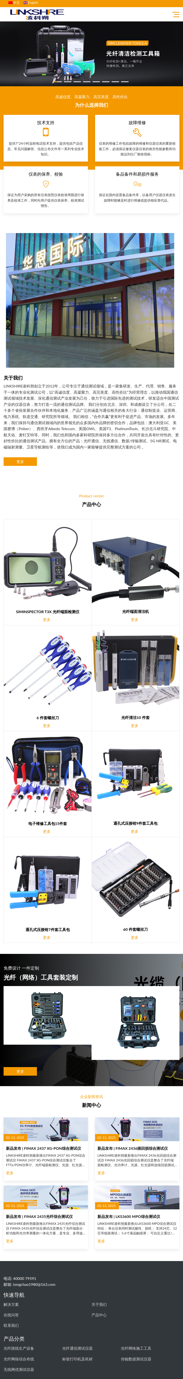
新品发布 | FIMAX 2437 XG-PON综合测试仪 (43, 1148)
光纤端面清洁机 (135, 611)
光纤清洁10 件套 (135, 717)
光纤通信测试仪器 (77, 1348)
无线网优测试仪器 (19, 1369)
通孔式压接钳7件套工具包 (47, 929)
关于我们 (99, 1304)
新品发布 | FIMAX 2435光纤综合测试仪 (39, 1216)
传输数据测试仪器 (136, 1359)
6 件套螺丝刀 (47, 717)
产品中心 (99, 1315)
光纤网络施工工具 (136, 1348)
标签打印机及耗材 (77, 1359)
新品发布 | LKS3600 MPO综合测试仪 (128, 1216)
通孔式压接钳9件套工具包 (135, 823)
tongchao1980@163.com (34, 1284)
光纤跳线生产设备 (19, 1348)
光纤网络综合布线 (19, 1359)
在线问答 (11, 1315)
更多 (20, 461)
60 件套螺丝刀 (135, 929)
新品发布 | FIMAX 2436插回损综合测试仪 (132, 1148)
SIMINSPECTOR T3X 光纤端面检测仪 (47, 611)
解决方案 (11, 1304)
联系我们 (11, 1325)
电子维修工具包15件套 (47, 823)
